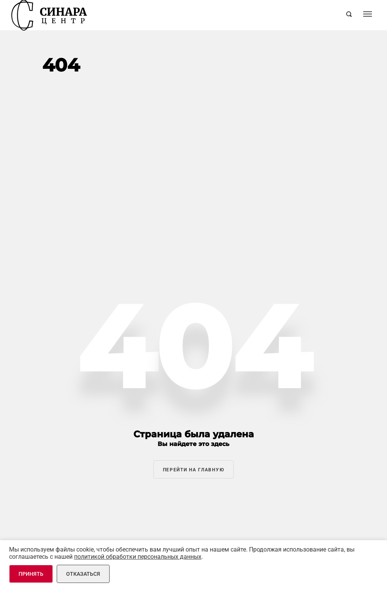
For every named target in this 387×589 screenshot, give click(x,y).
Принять (31, 574)
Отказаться (83, 574)
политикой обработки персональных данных (137, 556)
